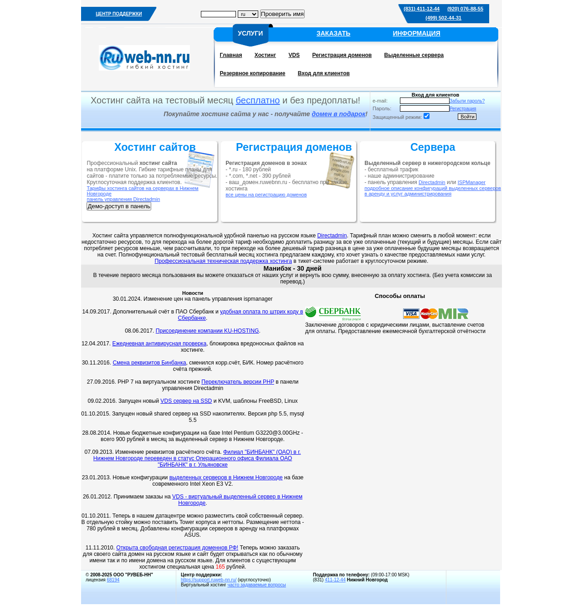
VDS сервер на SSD (186, 401)
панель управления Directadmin (123, 199)
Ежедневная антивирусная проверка (160, 343)
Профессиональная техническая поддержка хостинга (223, 261)
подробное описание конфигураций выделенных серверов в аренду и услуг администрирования (432, 190)
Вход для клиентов (324, 73)
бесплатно (258, 100)
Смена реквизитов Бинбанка (149, 362)
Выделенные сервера (414, 55)
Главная (231, 55)
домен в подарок (339, 114)
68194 (113, 579)
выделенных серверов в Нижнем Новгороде (226, 477)
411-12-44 (335, 579)
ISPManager (472, 182)
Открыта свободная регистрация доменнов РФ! (177, 547)
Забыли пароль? (467, 100)
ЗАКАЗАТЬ (333, 33)
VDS (294, 55)
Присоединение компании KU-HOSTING (207, 331)
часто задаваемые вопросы (256, 584)
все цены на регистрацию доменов (266, 194)
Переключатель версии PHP (237, 382)
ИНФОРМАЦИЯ (416, 33)
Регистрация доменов (342, 55)
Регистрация (463, 108)
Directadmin (432, 182)
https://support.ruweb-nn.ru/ (208, 579)
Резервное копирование (253, 73)
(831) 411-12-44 (422, 8)
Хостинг (265, 55)
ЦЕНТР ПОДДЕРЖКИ (119, 13)
